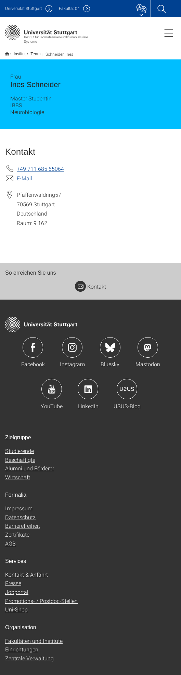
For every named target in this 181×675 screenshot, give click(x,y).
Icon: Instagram (72, 343)
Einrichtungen (21, 644)
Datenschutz (20, 512)
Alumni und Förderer (29, 463)
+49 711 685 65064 (40, 164)
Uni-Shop (16, 604)
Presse (13, 578)
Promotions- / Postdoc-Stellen (41, 596)
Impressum (19, 503)
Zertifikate (17, 530)
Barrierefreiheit (22, 521)
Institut (16, 51)
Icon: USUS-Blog (127, 384)
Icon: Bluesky (110, 343)
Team (32, 51)
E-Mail (24, 173)
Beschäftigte (20, 455)
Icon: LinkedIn (88, 384)
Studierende (19, 446)
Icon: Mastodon (148, 343)
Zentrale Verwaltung (29, 653)
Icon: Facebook (33, 343)
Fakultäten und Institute (34, 636)
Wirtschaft (17, 472)
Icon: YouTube (51, 384)
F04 (69, 8)
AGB (10, 538)
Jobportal (16, 587)
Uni (23, 8)
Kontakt (90, 282)
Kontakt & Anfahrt (26, 570)
